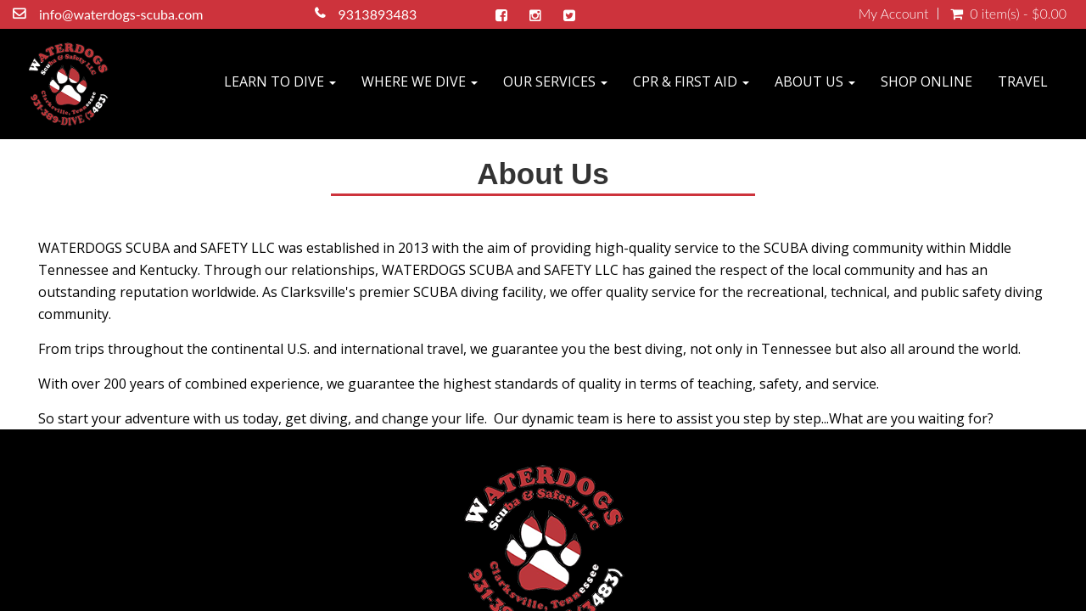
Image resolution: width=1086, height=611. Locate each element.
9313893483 (380, 14)
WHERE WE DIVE (419, 81)
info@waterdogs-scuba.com (124, 14)
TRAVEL (1023, 81)
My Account (894, 14)
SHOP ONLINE (926, 81)
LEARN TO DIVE (280, 81)
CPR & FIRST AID (691, 81)
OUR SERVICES (555, 81)
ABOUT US (815, 81)
